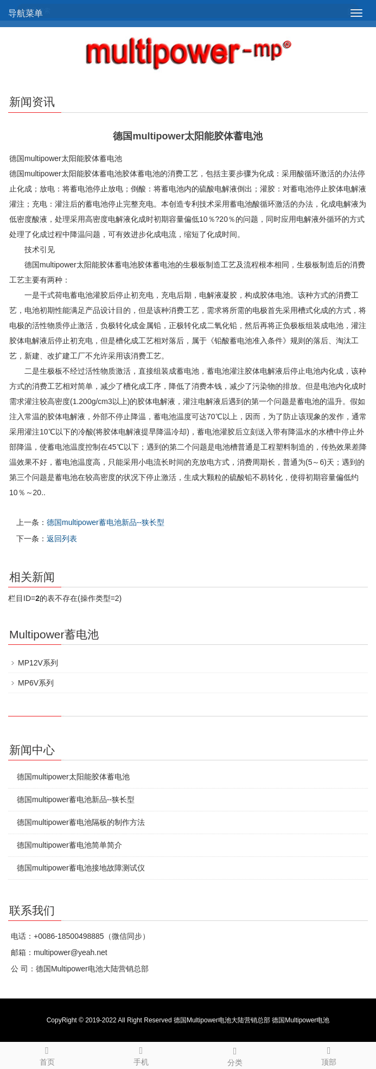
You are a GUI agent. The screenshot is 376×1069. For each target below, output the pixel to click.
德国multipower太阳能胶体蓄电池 (73, 776)
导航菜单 (25, 13)
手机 (141, 1054)
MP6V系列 (36, 682)
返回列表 (62, 538)
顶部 (329, 1054)
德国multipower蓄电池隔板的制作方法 (81, 822)
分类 (235, 1055)
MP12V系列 (38, 662)
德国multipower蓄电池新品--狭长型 (105, 522)
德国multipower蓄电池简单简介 (69, 845)
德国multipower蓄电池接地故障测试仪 (81, 867)
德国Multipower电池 (300, 1020)
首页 (47, 1054)
